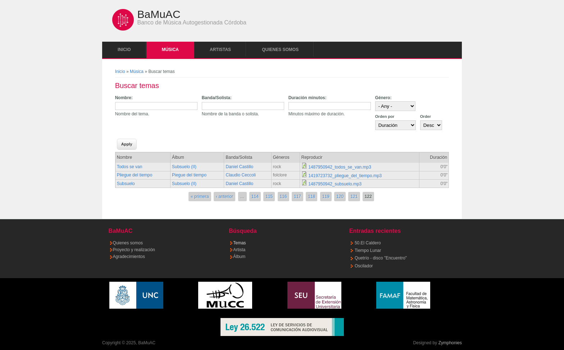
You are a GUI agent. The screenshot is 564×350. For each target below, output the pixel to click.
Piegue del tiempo (189, 175)
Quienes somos (280, 49)
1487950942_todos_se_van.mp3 (339, 167)
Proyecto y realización (134, 249)
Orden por (385, 116)
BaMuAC (159, 14)
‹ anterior (224, 196)
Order (425, 116)
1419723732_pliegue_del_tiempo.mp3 (345, 175)
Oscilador (364, 265)
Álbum (239, 256)
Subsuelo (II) (184, 166)
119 (325, 196)
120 (340, 196)
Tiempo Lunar (368, 250)
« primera (200, 196)
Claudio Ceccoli (240, 175)
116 (283, 196)
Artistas (220, 49)
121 (354, 196)
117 (297, 196)
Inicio (124, 49)
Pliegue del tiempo (135, 175)
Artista (239, 249)
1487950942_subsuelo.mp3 (334, 183)
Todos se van (129, 166)
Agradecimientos (129, 256)
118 (311, 196)
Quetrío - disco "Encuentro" (381, 258)
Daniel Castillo (239, 166)
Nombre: (124, 97)
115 (269, 196)
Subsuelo (126, 183)
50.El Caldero (368, 242)
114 (255, 196)
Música (170, 49)
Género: (383, 97)
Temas (239, 242)
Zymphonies (450, 342)
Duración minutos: (307, 97)
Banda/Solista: (217, 97)
